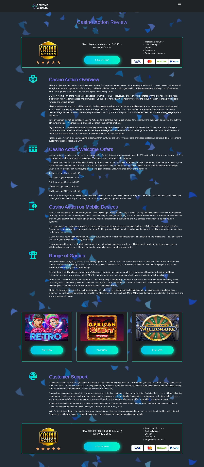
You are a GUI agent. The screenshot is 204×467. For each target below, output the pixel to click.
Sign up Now (102, 60)
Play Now (47, 350)
